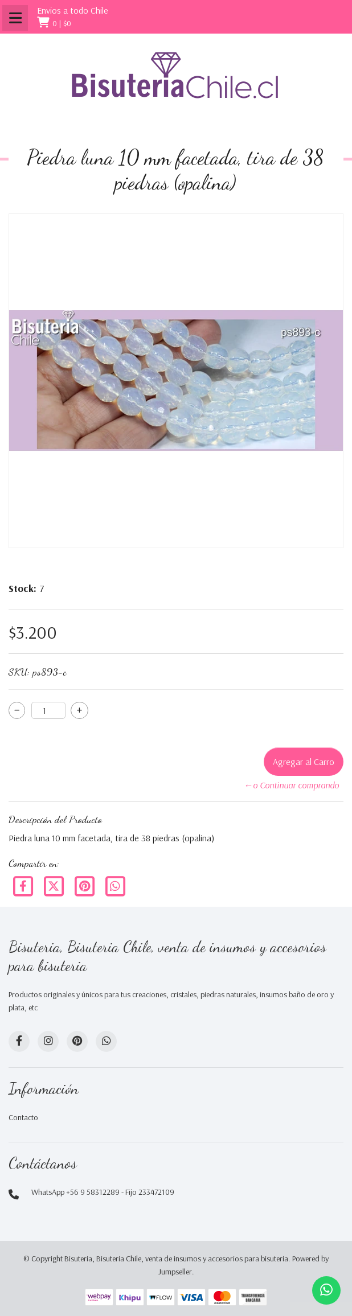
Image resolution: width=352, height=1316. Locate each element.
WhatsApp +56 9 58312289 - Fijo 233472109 (102, 1192)
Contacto (23, 1117)
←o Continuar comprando (291, 785)
